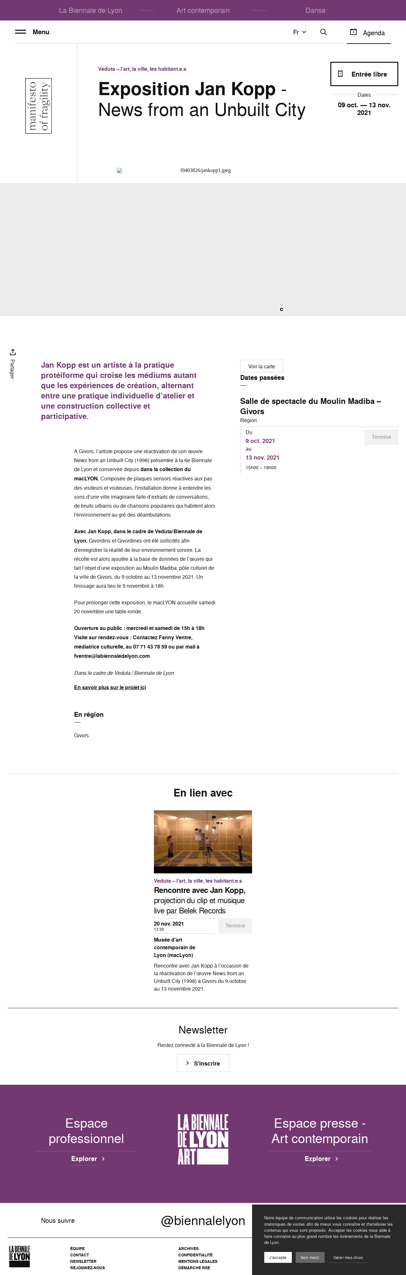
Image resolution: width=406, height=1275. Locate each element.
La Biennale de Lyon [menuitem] (90, 10)
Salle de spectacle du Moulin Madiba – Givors (310, 406)
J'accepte (277, 1257)
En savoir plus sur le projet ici (110, 687)
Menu (32, 32)
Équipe (77, 1248)
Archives (188, 1248)
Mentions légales (197, 1261)
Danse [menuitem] (315, 10)
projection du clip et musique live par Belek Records (200, 900)
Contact (79, 1255)
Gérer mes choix (348, 1257)
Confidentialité (195, 1255)
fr (300, 32)
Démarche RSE (194, 1268)
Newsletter (83, 1261)
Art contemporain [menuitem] (203, 10)
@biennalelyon (203, 1220)
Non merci (310, 1257)
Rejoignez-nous (87, 1268)
